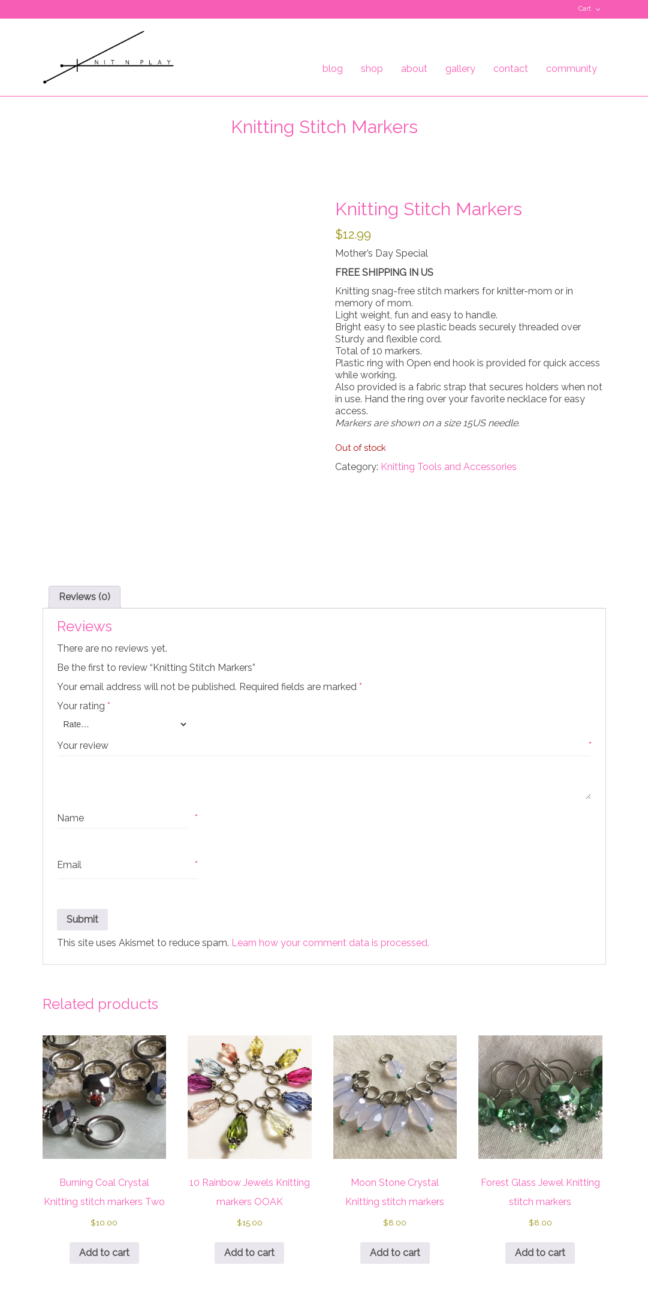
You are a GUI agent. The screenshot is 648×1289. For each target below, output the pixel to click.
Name (127, 725)
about (414, 68)
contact (510, 68)
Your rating (83, 613)
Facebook (67, 9)
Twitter (50, 9)
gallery (460, 68)
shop (372, 68)
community (571, 68)
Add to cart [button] (104, 1159)
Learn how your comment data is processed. (330, 850)
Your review (324, 652)
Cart (584, 9)
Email (127, 772)
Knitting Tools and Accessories (449, 466)
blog (333, 68)
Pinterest (84, 9)
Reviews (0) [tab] (84, 504)
